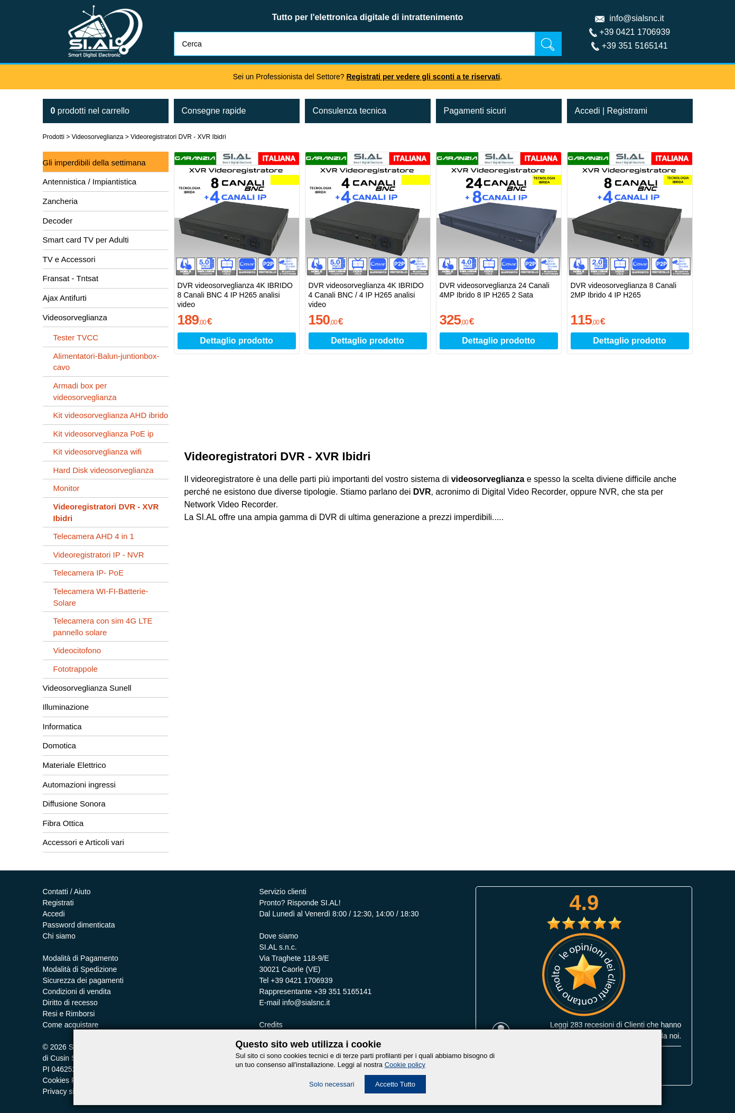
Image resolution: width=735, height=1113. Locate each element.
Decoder (58, 220)
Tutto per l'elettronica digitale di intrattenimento (367, 17)
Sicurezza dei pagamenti (83, 980)
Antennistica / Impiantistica (90, 181)
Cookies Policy (67, 1080)
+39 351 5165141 (635, 45)
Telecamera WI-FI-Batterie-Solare (100, 597)
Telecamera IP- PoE (88, 572)
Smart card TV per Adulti (86, 239)
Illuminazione (66, 706)
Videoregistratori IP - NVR (98, 554)
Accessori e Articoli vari (83, 842)
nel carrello (90, 110)
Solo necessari (331, 1084)
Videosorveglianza (98, 137)
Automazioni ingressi (79, 784)
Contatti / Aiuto (67, 891)
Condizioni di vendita (77, 991)
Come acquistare (71, 1025)
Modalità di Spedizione (80, 969)
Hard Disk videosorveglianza (103, 470)
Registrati (58, 902)
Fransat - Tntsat (71, 278)
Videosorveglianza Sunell (87, 687)
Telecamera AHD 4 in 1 (93, 536)
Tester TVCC (76, 337)
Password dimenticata (79, 925)
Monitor (66, 488)
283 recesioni (592, 1025)
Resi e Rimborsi (69, 1013)
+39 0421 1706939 (634, 31)
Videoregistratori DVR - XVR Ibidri (178, 137)
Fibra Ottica (63, 823)
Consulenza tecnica (350, 110)
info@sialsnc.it (636, 18)
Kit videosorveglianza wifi (97, 451)
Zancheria (60, 201)
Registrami (627, 110)
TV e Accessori (69, 259)
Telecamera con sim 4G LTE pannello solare (103, 626)
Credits (270, 1025)
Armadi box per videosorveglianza (85, 391)
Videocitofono (77, 650)
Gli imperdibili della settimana (94, 162)
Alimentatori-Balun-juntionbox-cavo (106, 361)
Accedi (587, 110)
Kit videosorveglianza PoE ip (103, 433)
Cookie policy (405, 1065)
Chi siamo (59, 936)
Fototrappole (75, 668)
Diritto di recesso (70, 1002)
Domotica (59, 745)
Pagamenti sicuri (475, 110)
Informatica (62, 726)
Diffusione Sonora (74, 803)
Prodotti (53, 137)
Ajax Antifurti (65, 297)
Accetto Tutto (395, 1084)
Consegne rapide (214, 110)
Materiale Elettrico (74, 764)
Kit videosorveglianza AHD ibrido (111, 415)
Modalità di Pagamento (80, 958)
